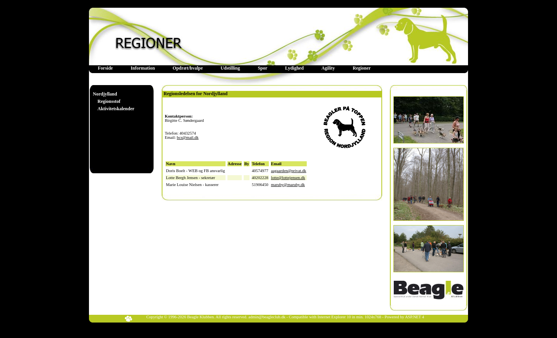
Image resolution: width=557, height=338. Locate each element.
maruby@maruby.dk (288, 185)
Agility (328, 68)
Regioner (362, 68)
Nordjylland (105, 94)
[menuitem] (105, 68)
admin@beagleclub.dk (266, 317)
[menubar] (234, 68)
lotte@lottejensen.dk (288, 178)
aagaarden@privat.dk (288, 171)
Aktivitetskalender (115, 108)
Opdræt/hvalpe (188, 68)
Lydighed (294, 68)
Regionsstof (108, 101)
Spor (262, 68)
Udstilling (230, 68)
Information (143, 68)
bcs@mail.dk (187, 137)
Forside (105, 68)
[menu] (113, 101)
